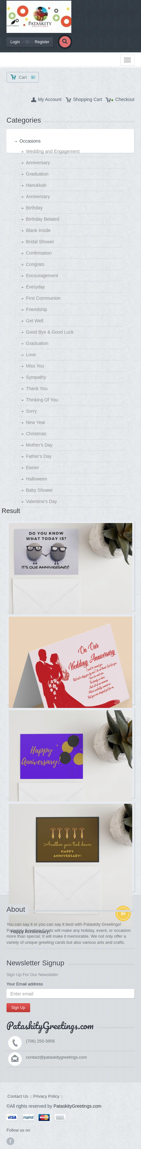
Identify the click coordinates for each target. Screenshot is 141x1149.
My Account (49, 99)
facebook (10, 1141)
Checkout (125, 99)
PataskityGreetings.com (77, 1106)
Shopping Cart (87, 99)
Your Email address (24, 984)
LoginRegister (29, 42)
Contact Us (17, 1096)
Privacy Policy (46, 1096)
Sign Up (18, 1007)
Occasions (30, 141)
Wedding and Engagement (53, 151)
